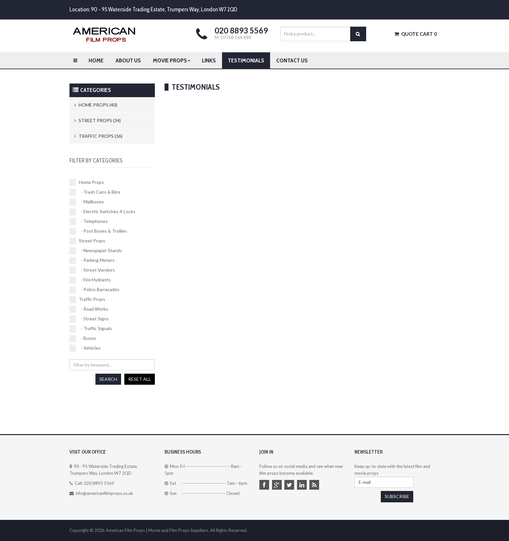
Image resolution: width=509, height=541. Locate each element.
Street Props (87, 241)
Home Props (86, 182)
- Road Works (88, 309)
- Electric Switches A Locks (102, 211)
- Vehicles (85, 348)
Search (108, 379)
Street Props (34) (97, 120)
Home (96, 60)
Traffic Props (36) (98, 136)
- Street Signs (89, 319)
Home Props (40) (95, 105)
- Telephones (88, 221)
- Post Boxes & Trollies (98, 231)
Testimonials (246, 60)
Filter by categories (96, 160)
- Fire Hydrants (90, 280)
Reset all (139, 379)
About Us (128, 60)
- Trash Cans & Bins (94, 192)
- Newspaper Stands (95, 250)
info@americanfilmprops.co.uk (104, 493)
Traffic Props (87, 299)
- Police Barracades (94, 289)
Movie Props (171, 60)
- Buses (82, 338)
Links (209, 60)
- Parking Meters (92, 260)
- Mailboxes (86, 202)
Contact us (292, 60)
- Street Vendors (92, 270)
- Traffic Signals (90, 328)
